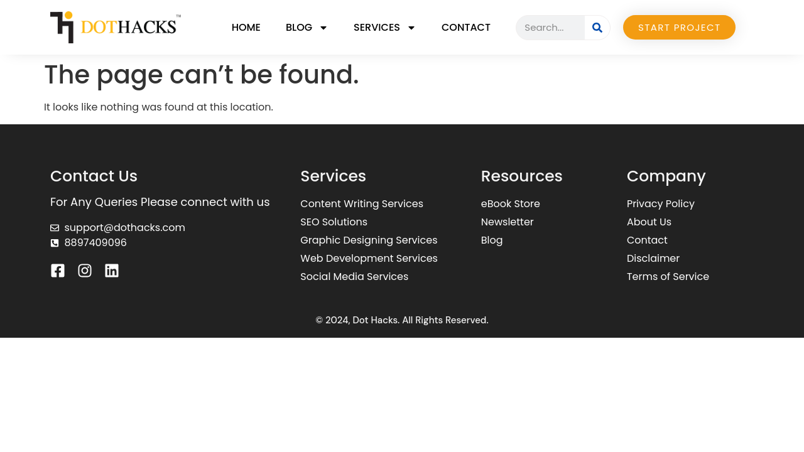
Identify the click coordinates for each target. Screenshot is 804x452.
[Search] (597, 28)
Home (246, 27)
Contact (466, 27)
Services (385, 27)
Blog (307, 27)
